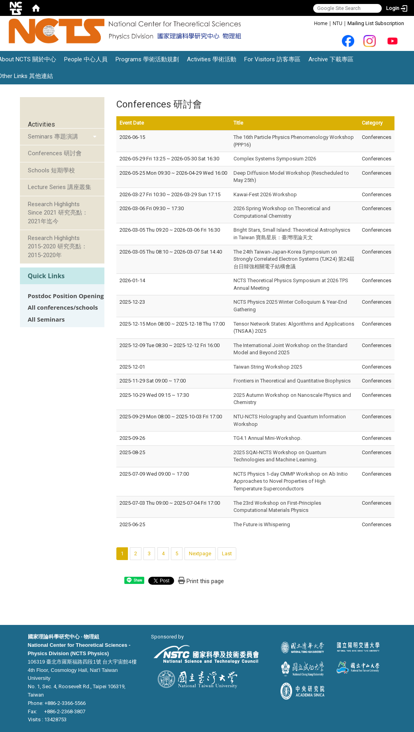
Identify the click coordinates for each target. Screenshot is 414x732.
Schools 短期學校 (51, 170)
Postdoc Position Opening (66, 296)
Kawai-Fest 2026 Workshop (265, 194)
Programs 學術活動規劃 (147, 59)
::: (310, 23)
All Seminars (46, 319)
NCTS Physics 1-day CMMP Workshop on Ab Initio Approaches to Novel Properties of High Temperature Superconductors (290, 481)
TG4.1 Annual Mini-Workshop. (267, 438)
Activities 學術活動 (211, 59)
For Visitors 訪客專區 (272, 59)
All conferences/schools (63, 307)
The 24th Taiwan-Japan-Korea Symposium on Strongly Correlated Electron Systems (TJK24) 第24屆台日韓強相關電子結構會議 (293, 259)
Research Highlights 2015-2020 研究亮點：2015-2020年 (57, 246)
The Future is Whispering (261, 524)
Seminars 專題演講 (53, 136)
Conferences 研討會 (55, 153)
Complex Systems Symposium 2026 (274, 159)
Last (227, 553)
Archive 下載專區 (330, 59)
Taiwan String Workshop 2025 (267, 367)
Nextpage (200, 553)
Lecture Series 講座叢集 (59, 187)
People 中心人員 (86, 59)
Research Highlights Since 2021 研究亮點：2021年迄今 (58, 213)
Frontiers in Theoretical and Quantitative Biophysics (292, 381)
